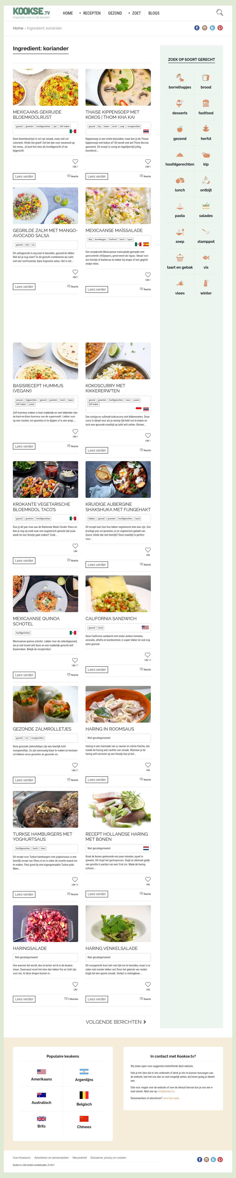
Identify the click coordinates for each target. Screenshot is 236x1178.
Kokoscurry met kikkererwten (105, 388)
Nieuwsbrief (79, 1157)
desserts (180, 113)
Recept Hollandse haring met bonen (117, 836)
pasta (180, 216)
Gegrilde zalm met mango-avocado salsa (45, 233)
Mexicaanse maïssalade (114, 230)
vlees (43, 848)
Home (68, 13)
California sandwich (111, 618)
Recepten (91, 13)
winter (206, 293)
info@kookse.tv (165, 1091)
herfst (206, 138)
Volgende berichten (114, 1022)
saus (128, 400)
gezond (19, 126)
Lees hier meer (171, 1098)
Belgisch (84, 1104)
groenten (29, 126)
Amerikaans (41, 1079)
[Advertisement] (82, 319)
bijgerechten (31, 400)
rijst (55, 126)
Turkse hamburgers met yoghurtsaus (42, 836)
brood (206, 87)
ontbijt (206, 190)
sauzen (136, 400)
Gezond (115, 13)
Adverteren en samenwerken (51, 1157)
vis (33, 245)
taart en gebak (180, 267)
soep (122, 126)
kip (99, 126)
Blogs (153, 13)
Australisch (41, 1102)
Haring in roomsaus (110, 729)
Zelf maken (65, 126)
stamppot (206, 241)
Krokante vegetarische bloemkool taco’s (41, 507)
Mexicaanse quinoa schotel (36, 621)
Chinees (84, 1127)
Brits (41, 1126)
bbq (90, 239)
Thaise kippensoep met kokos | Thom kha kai (112, 114)
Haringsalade (30, 948)
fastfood (113, 239)
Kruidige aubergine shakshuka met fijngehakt (118, 507)
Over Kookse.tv (22, 1157)
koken (106, 126)
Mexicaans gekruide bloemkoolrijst (37, 114)
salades (206, 216)
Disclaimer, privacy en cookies (108, 1157)
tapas (130, 239)
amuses (19, 400)
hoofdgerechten (43, 126)
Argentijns (84, 1080)
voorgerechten (134, 126)
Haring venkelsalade (112, 948)
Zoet (136, 13)
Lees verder (24, 176)
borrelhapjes (100, 239)
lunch (114, 126)
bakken (92, 518)
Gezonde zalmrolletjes (42, 729)
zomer (31, 404)
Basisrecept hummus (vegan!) (38, 388)
